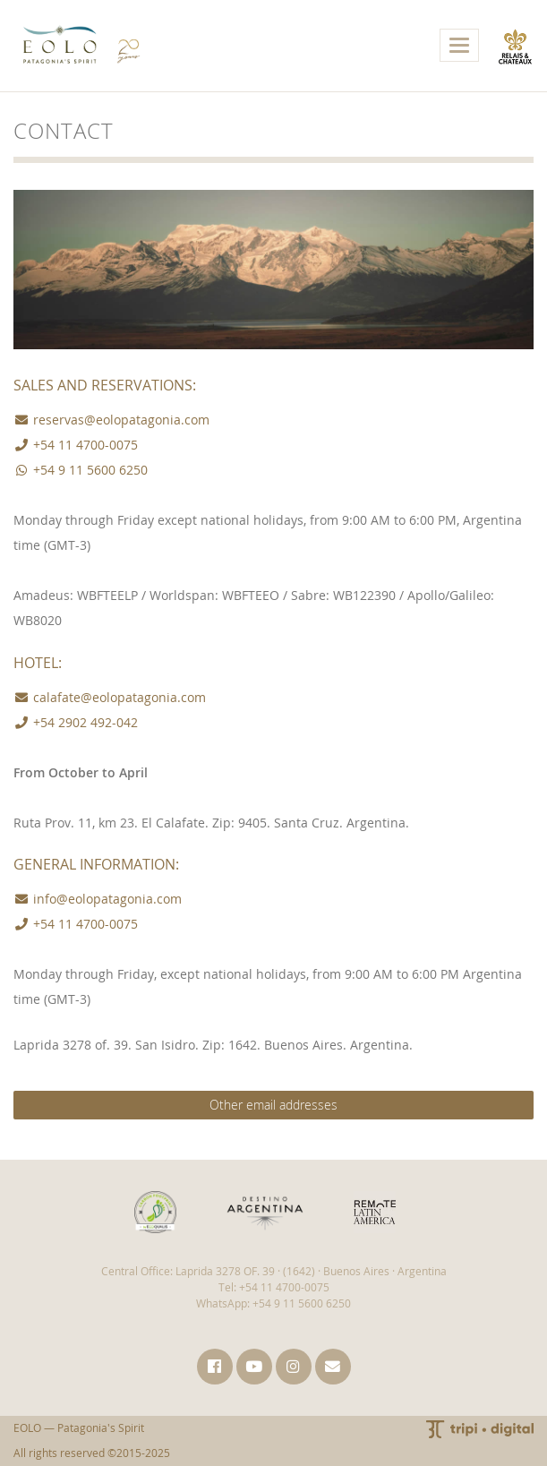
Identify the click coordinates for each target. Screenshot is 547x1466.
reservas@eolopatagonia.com (111, 419)
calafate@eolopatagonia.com (109, 697)
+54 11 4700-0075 (75, 444)
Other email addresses (273, 1104)
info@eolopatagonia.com (97, 898)
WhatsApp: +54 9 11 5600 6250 (273, 1303)
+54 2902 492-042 (75, 722)
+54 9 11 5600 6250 (80, 469)
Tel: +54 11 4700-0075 (273, 1287)
